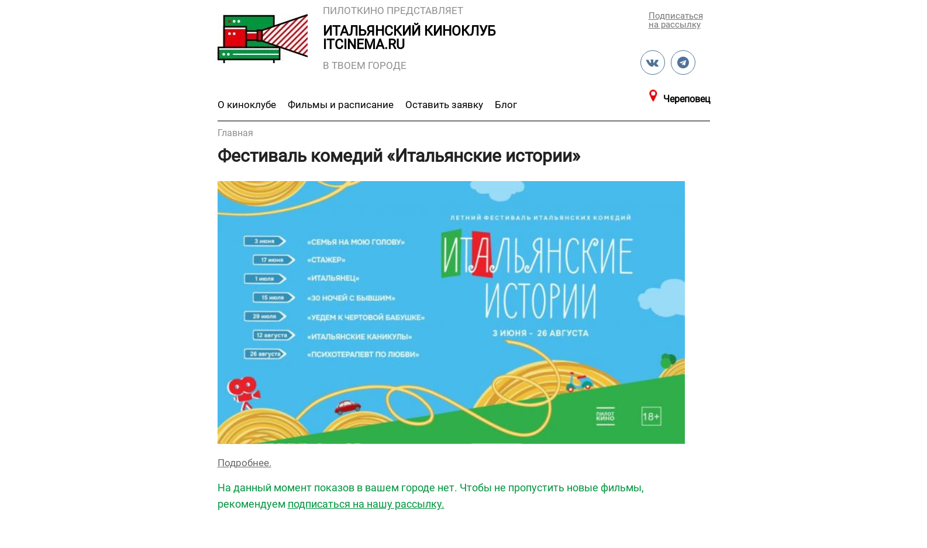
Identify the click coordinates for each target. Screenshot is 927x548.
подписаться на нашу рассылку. (366, 504)
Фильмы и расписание (341, 104)
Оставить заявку (444, 104)
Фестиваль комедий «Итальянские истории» (399, 155)
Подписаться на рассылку (675, 20)
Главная (235, 132)
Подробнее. (244, 463)
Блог (506, 104)
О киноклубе (247, 104)
